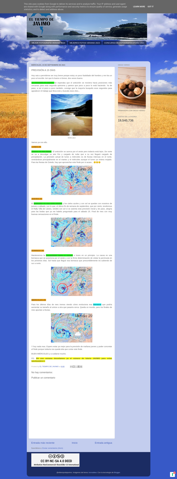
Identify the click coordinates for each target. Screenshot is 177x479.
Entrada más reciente (43, 442)
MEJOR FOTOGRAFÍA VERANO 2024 (48, 43)
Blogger (117, 472)
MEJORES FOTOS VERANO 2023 (85, 43)
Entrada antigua (103, 442)
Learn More (139, 6)
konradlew (93, 472)
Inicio (75, 442)
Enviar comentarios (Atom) (52, 448)
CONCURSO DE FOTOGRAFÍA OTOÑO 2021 (124, 43)
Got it (151, 6)
